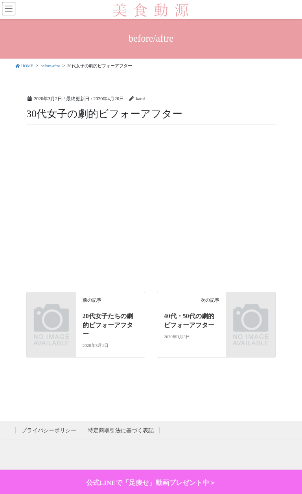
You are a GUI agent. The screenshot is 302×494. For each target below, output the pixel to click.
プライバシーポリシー (48, 430)
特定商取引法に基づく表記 (121, 430)
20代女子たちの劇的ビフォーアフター (108, 325)
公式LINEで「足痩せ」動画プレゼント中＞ (151, 483)
